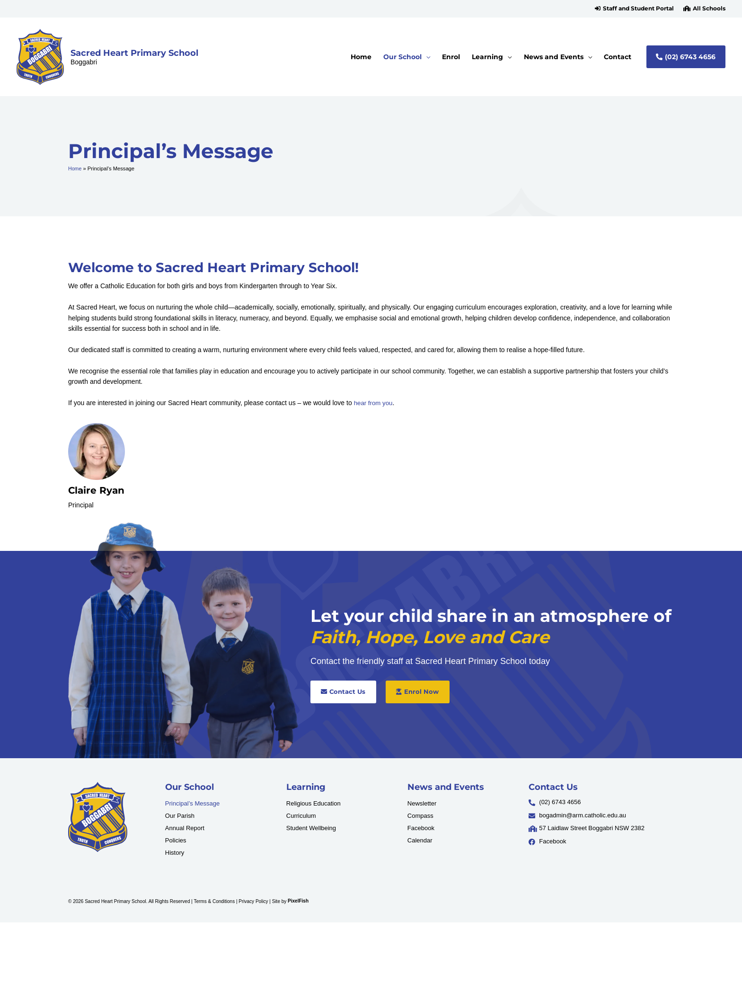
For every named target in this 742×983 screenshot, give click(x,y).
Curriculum (301, 815)
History (174, 852)
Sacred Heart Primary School (134, 52)
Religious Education (313, 803)
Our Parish (179, 815)
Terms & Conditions (214, 900)
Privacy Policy (253, 900)
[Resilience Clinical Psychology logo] (97, 817)
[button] (634, 8)
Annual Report (184, 828)
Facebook (420, 828)
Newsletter (421, 803)
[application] (426, 56)
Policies (175, 840)
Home (75, 168)
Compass (420, 815)
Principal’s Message (192, 803)
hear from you (374, 403)
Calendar (420, 840)
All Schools (709, 8)
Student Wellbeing (311, 828)
